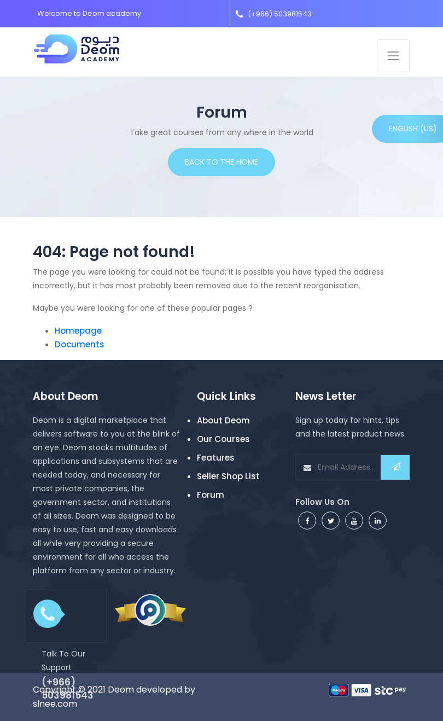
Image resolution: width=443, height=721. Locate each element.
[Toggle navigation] (393, 55)
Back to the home (221, 161)
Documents (79, 344)
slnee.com (55, 703)
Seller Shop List (228, 476)
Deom (121, 689)
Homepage (78, 330)
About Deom (223, 420)
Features (216, 457)
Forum (210, 495)
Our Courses (223, 439)
